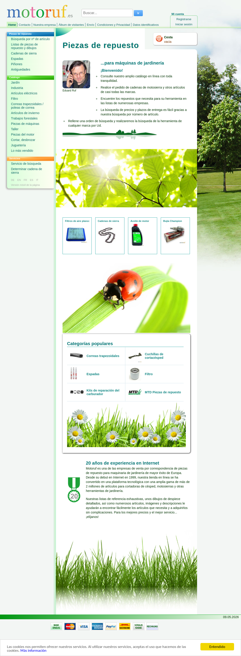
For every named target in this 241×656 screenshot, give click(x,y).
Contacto (24, 24)
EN (19, 180)
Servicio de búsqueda (26, 163)
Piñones (16, 64)
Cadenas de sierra (24, 53)
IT (37, 180)
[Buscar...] (107, 13)
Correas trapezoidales (103, 356)
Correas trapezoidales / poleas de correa (27, 105)
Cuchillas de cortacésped (154, 355)
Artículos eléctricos (24, 93)
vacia (168, 41)
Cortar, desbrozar (23, 140)
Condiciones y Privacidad (113, 24)
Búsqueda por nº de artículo (30, 39)
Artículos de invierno (25, 113)
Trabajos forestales (24, 118)
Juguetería (18, 145)
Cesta (168, 37)
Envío (90, 24)
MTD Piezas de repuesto (163, 392)
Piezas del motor (22, 134)
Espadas (17, 59)
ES (31, 180)
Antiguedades (20, 69)
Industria (17, 88)
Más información (33, 651)
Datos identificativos (146, 24)
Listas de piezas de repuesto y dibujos (24, 46)
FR (25, 180)
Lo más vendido (22, 150)
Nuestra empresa (44, 24)
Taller (14, 129)
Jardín (15, 82)
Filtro (14, 98)
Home (12, 24)
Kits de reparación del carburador (103, 392)
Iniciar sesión (183, 24)
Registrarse (183, 19)
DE (12, 180)
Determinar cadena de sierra (26, 170)
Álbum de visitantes (71, 24)
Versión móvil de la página (25, 185)
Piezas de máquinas (25, 124)
